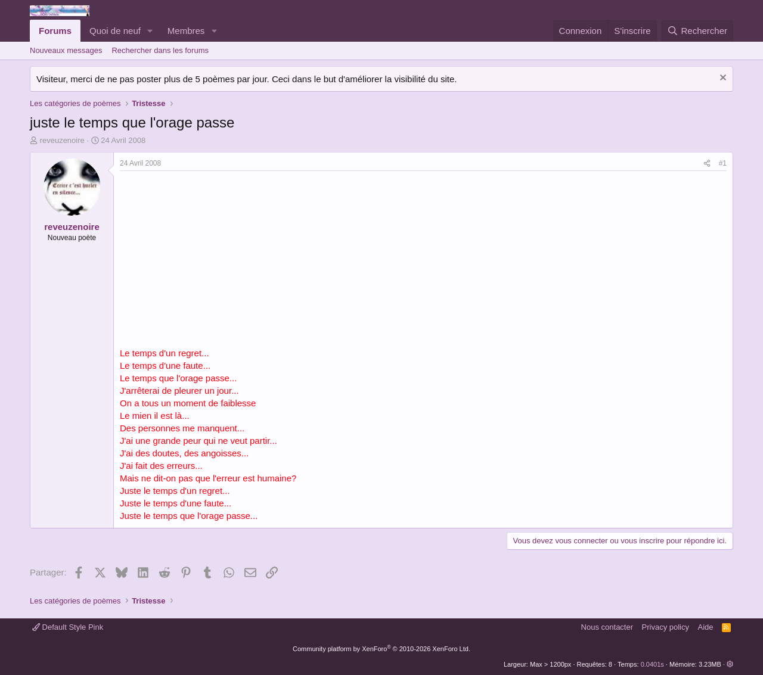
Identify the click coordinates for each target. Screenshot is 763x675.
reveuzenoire (62, 140)
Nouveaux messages (66, 50)
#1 (723, 163)
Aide (706, 627)
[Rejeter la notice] (722, 79)
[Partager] (707, 163)
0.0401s (652, 664)
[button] (150, 31)
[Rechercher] (697, 31)
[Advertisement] (220, 260)
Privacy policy (665, 627)
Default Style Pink (67, 627)
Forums (55, 31)
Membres (186, 31)
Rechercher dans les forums (160, 50)
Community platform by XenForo (381, 648)
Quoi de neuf (115, 31)
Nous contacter (607, 627)
